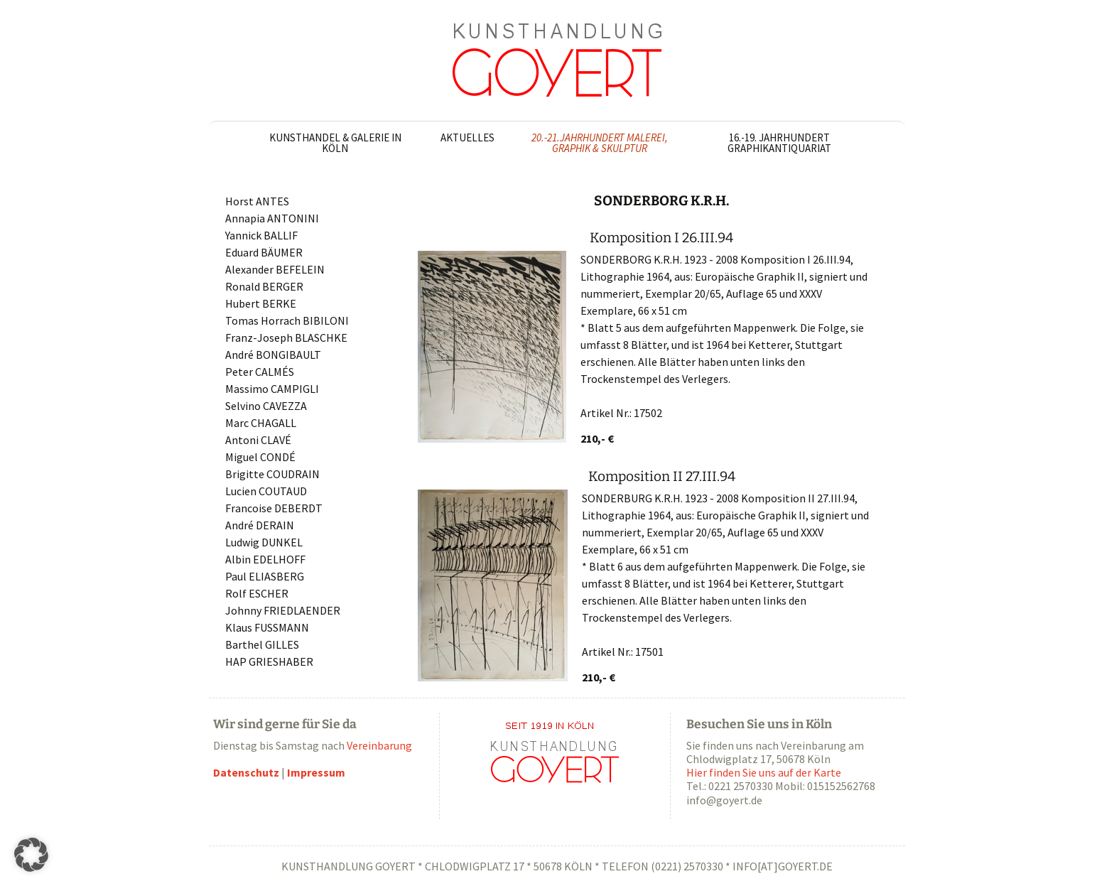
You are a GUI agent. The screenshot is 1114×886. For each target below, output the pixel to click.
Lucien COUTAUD (266, 491)
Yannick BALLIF (261, 235)
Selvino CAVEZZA (266, 406)
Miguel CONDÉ (260, 457)
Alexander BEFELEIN (275, 269)
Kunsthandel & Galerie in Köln (335, 143)
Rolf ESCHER (256, 593)
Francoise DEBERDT (274, 508)
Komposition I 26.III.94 (661, 237)
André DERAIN (259, 525)
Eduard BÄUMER (264, 252)
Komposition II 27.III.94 (661, 476)
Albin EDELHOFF (265, 559)
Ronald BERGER (264, 286)
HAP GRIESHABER (269, 661)
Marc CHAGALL (260, 423)
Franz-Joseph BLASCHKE (286, 337)
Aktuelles (467, 137)
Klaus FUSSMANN (267, 627)
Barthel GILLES (262, 644)
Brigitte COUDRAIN (272, 474)
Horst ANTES (257, 201)
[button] (31, 854)
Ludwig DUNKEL (264, 542)
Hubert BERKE (260, 303)
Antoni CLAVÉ (258, 440)
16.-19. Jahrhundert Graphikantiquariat (779, 143)
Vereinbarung (379, 745)
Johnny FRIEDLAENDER (282, 610)
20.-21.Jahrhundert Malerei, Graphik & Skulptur (599, 143)
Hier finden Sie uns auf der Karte (763, 772)
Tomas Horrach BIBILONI (287, 320)
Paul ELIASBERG (264, 576)
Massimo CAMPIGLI (272, 389)
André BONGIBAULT (273, 354)
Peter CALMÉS (259, 371)
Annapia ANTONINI (272, 218)
